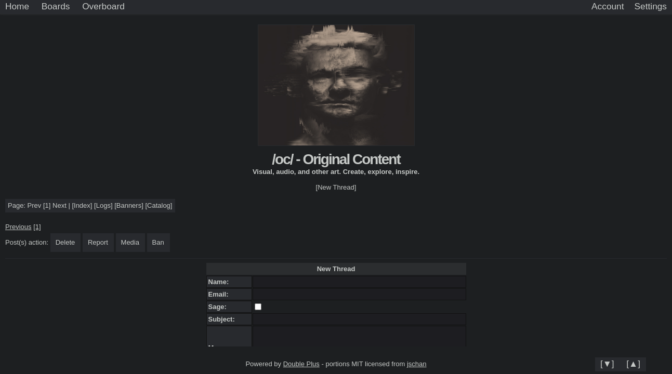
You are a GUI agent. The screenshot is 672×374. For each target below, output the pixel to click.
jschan (417, 364)
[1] (46, 205)
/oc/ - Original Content (336, 159)
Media (130, 242)
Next (59, 205)
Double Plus (301, 364)
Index (82, 205)
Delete (65, 242)
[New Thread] (336, 187)
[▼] (607, 363)
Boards (56, 6)
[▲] (633, 363)
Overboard (103, 6)
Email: (220, 294)
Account (607, 6)
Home (17, 6)
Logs (103, 205)
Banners (128, 205)
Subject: (223, 319)
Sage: (219, 307)
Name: (220, 282)
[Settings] (650, 7)
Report (98, 242)
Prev (35, 205)
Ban (158, 242)
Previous (18, 227)
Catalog (158, 205)
